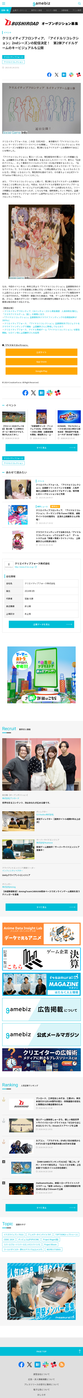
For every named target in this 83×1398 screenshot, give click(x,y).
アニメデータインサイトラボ (39, 1234)
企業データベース (20, 10)
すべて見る (41, 447)
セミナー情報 (51, 10)
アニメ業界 (77, 10)
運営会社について (41, 1374)
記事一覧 (5, 10)
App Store (41, 361)
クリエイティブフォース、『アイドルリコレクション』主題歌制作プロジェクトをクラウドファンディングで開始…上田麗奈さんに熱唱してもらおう (41, 325)
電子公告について (41, 1389)
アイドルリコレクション (13, 62)
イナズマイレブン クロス (14, 1234)
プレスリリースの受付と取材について (41, 1384)
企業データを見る (41, 624)
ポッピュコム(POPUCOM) (28, 1239)
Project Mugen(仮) (50, 1239)
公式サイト (41, 352)
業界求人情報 (36, 10)
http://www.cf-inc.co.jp (26, 567)
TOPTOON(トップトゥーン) (66, 1234)
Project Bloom (50, 1244)
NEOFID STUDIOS (54, 1249)
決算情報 (64, 10)
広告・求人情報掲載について (41, 1379)
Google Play (41, 371)
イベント (7, 32)
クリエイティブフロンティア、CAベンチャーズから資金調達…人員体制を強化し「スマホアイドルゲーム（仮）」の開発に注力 (40, 313)
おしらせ (41, 1394)
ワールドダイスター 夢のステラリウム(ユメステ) (23, 1249)
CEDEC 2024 (9, 1239)
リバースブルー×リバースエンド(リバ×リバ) (22, 1244)
